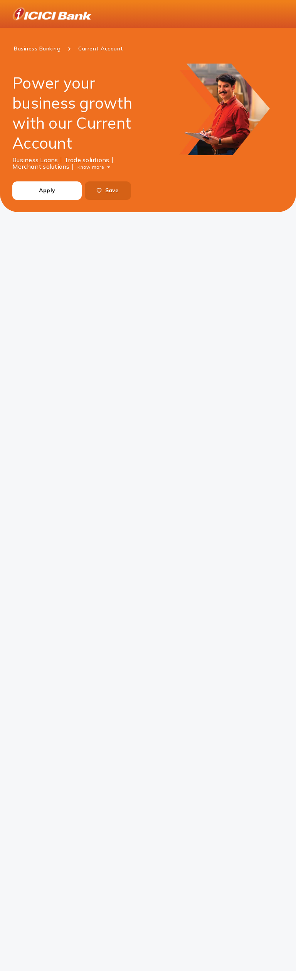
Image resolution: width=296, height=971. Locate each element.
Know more (90, 166)
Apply (47, 190)
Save (107, 190)
